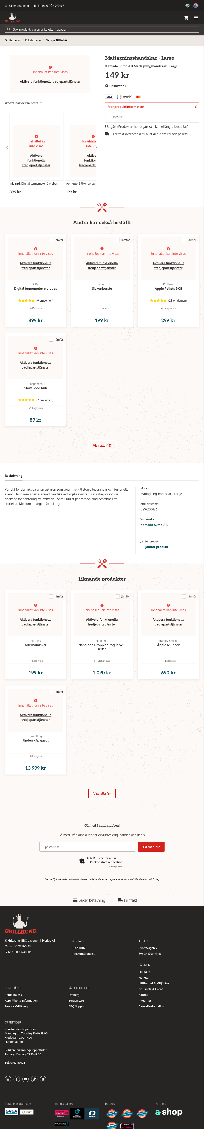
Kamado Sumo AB (154, 525)
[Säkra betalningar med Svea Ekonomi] (11, 1111)
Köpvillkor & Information (21, 1000)
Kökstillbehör (33, 40)
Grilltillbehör (13, 40)
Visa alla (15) (102, 445)
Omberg (74, 994)
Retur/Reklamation (151, 1006)
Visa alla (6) (102, 794)
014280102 (78, 948)
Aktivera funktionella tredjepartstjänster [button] (50, 81)
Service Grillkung (16, 1006)
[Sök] (102, 29)
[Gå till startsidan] (12, 17)
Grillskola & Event (151, 989)
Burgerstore (76, 1000)
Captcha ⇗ (117, 866)
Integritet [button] (145, 1000)
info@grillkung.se (83, 953)
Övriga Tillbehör (57, 40)
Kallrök (143, 994)
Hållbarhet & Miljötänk (154, 983)
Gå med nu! (151, 847)
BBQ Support (77, 1006)
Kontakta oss (13, 994)
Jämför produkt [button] (154, 547)
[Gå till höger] (96, 147)
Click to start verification (106, 862)
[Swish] (26, 1111)
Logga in (144, 971)
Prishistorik (115, 86)
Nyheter (144, 977)
